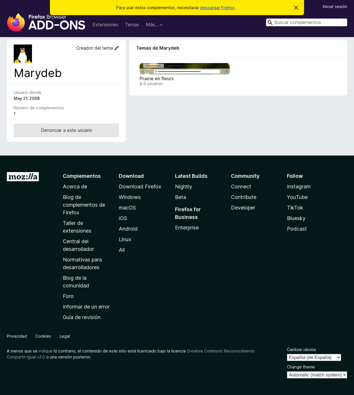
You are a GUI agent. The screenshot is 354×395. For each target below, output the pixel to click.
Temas (132, 24)
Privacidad (17, 336)
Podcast (297, 229)
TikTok (295, 208)
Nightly (183, 187)
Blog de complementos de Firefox (84, 204)
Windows (130, 197)
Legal (65, 336)
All (122, 250)
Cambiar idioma (301, 349)
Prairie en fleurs (157, 78)
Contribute (243, 197)
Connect (241, 187)
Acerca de (75, 187)
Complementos (82, 176)
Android (128, 229)
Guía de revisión (81, 317)
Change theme (301, 366)
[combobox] (306, 22)
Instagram (299, 187)
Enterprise (187, 228)
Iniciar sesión (335, 6)
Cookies (43, 336)
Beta (180, 197)
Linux (125, 239)
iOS (123, 218)
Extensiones (105, 24)
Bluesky (296, 218)
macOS (127, 208)
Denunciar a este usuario (66, 130)
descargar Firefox (217, 7)
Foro (68, 296)
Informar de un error (86, 307)
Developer (243, 208)
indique (46, 350)
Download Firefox (140, 187)
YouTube (297, 197)
